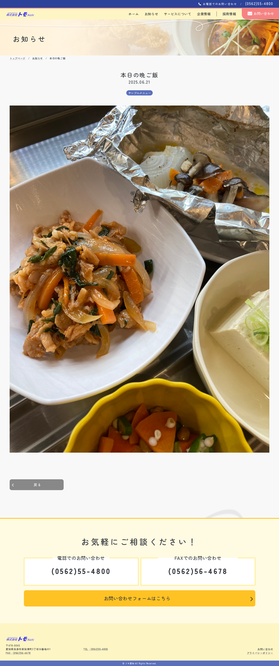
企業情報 (204, 13)
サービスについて (177, 13)
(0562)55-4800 (81, 571)
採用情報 (229, 13)
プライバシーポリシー (260, 653)
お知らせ (151, 13)
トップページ (17, 58)
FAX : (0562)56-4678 (18, 653)
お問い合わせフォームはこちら (178, 598)
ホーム (133, 13)
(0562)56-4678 (198, 571)
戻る (26, 484)
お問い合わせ (261, 13)
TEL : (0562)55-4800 (95, 649)
